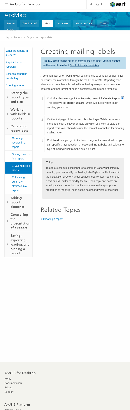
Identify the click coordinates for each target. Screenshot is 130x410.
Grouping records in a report (18, 142)
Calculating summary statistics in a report (19, 184)
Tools (103, 23)
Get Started (29, 23)
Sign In (98, 4)
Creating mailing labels (21, 168)
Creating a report (15, 85)
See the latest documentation (84, 65)
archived (82, 61)
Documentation (13, 383)
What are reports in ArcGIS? (17, 53)
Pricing (8, 387)
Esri (118, 4)
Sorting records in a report (20, 156)
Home (11, 23)
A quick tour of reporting (14, 64)
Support (8, 391)
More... (11, 30)
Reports (18, 37)
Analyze (63, 23)
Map (47, 23)
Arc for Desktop (25, 4)
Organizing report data (39, 37)
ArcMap (15, 14)
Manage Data (84, 23)
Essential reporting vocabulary (16, 76)
